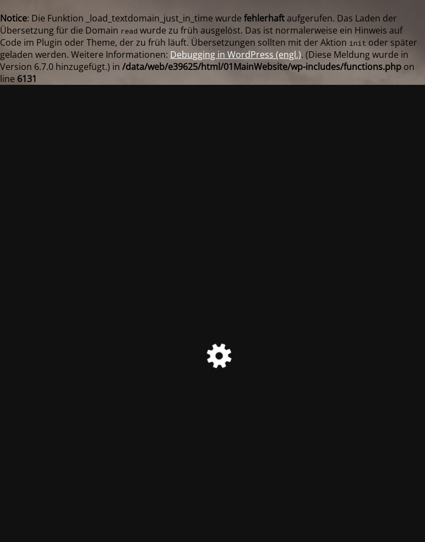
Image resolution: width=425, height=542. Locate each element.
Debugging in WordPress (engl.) (235, 54)
